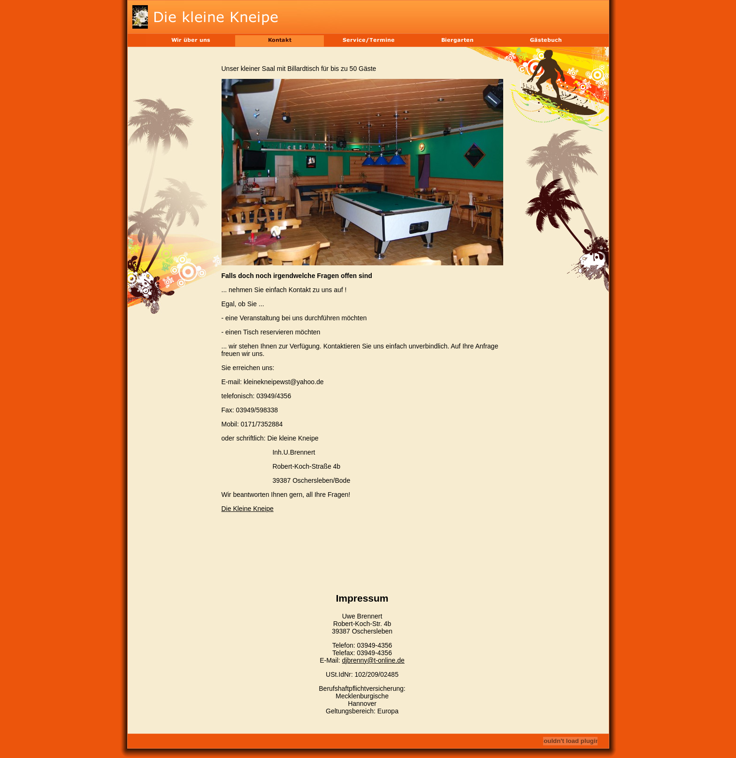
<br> (362, 538)
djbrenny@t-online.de (373, 660)
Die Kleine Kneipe (248, 508)
